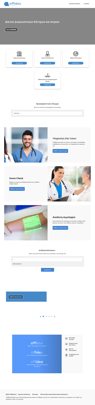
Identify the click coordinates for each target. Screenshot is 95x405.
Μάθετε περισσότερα (60, 151)
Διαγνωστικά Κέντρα (24, 394)
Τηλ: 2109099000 (11, 29)
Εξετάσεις (35, 394)
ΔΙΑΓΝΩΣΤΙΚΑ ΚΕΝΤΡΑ (74, 3)
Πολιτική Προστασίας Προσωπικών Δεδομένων (54, 394)
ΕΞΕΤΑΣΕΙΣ (86, 3)
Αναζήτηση (19, 63)
